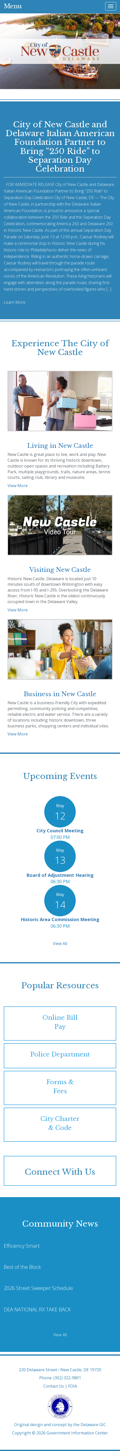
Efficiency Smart (22, 1245)
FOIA (72, 1386)
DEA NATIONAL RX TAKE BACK (37, 1309)
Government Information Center (77, 1433)
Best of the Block (22, 1267)
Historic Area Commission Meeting (60, 919)
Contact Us (53, 1386)
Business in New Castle (60, 694)
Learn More (14, 302)
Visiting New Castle (60, 569)
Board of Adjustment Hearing (60, 875)
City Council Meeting (60, 831)
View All (60, 943)
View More (18, 485)
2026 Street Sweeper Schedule (38, 1288)
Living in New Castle (60, 445)
